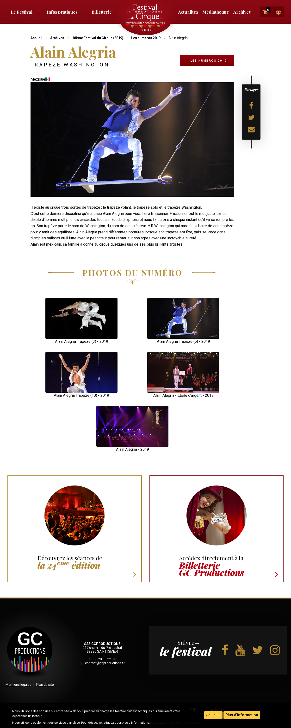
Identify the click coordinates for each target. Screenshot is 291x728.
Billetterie (102, 12)
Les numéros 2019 (146, 38)
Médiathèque (215, 12)
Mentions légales (18, 685)
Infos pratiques (62, 12)
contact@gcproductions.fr (102, 663)
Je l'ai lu (213, 715)
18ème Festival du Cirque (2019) (97, 38)
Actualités (188, 12)
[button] (81, 318)
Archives (242, 12)
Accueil (36, 38)
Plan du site (45, 685)
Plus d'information (241, 715)
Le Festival (21, 12)
